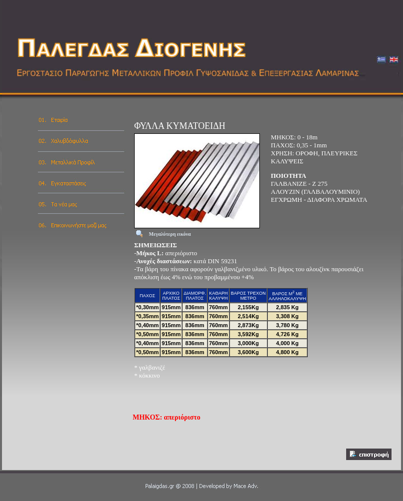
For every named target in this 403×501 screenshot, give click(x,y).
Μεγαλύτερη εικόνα (170, 234)
